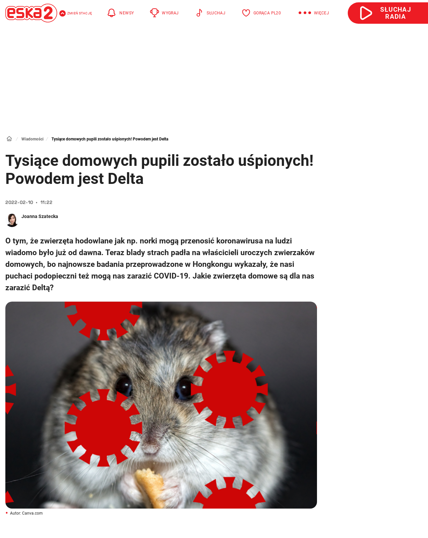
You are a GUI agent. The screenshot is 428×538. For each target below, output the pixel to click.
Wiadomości (32, 139)
